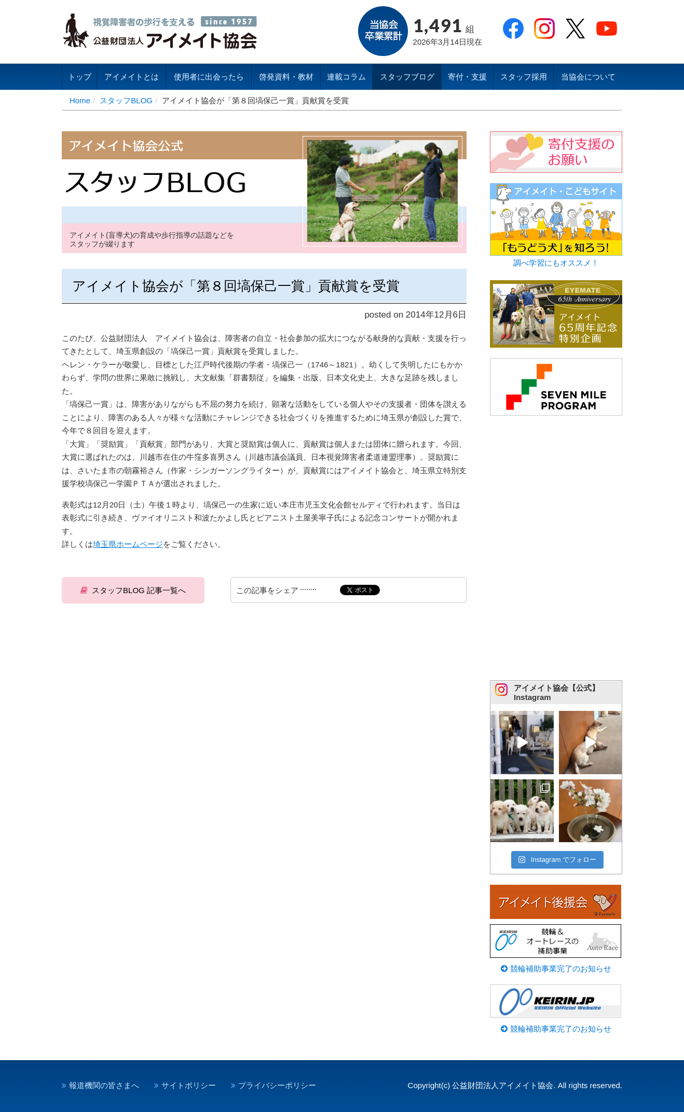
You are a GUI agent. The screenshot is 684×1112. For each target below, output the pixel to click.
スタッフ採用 (523, 76)
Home (80, 100)
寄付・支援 (467, 76)
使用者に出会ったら (209, 76)
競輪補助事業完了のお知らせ (556, 968)
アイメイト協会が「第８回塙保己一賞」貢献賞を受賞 (236, 286)
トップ (79, 76)
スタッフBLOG (126, 100)
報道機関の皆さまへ (104, 1085)
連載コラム (346, 76)
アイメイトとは (131, 76)
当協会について (588, 76)
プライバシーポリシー (277, 1085)
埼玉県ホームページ (128, 544)
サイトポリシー (188, 1085)
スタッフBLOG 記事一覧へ (139, 590)
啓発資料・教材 (286, 76)
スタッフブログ (407, 76)
